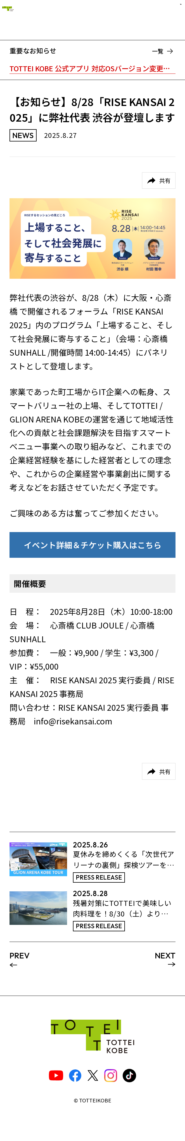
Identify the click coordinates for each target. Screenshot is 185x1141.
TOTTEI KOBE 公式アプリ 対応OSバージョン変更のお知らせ (92, 68)
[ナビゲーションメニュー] (169, 18)
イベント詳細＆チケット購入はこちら (93, 545)
